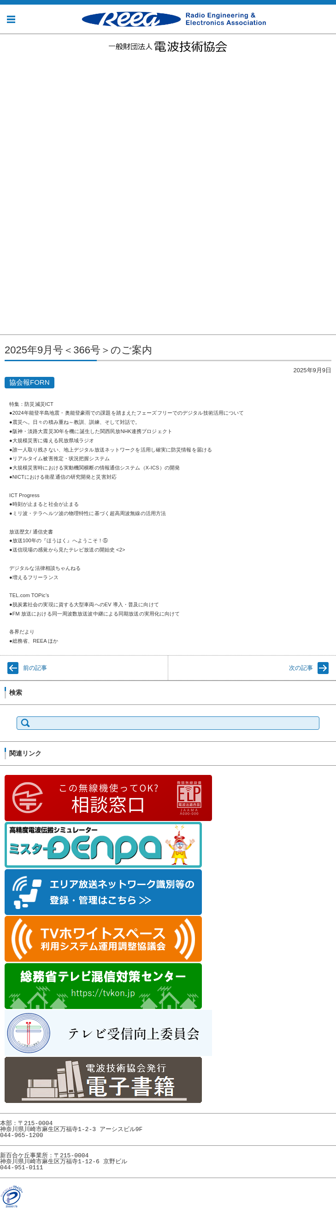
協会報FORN (21, 240)
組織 (7, 119)
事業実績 (14, 174)
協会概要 (12, 85)
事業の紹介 (18, 163)
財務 (7, 318)
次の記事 (301, 667)
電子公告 (14, 141)
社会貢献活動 (18, 185)
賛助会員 (12, 262)
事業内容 (12, 152)
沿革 (7, 107)
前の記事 (35, 667)
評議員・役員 (22, 329)
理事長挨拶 (18, 96)
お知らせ (12, 74)
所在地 (11, 130)
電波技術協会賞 (26, 251)
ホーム (9, 63)
